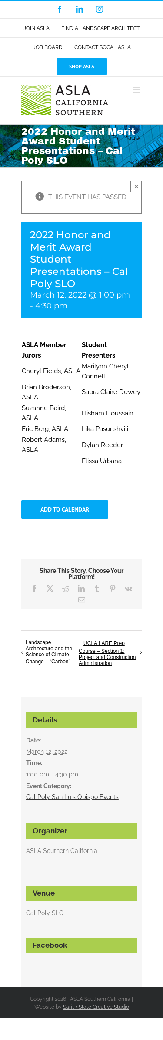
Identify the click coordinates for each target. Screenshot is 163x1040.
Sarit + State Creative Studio (96, 1007)
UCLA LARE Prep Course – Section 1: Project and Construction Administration (107, 653)
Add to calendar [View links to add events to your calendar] (64, 509)
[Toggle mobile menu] (137, 89)
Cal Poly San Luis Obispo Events (72, 796)
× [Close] (136, 186)
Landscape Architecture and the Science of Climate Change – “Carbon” (49, 652)
